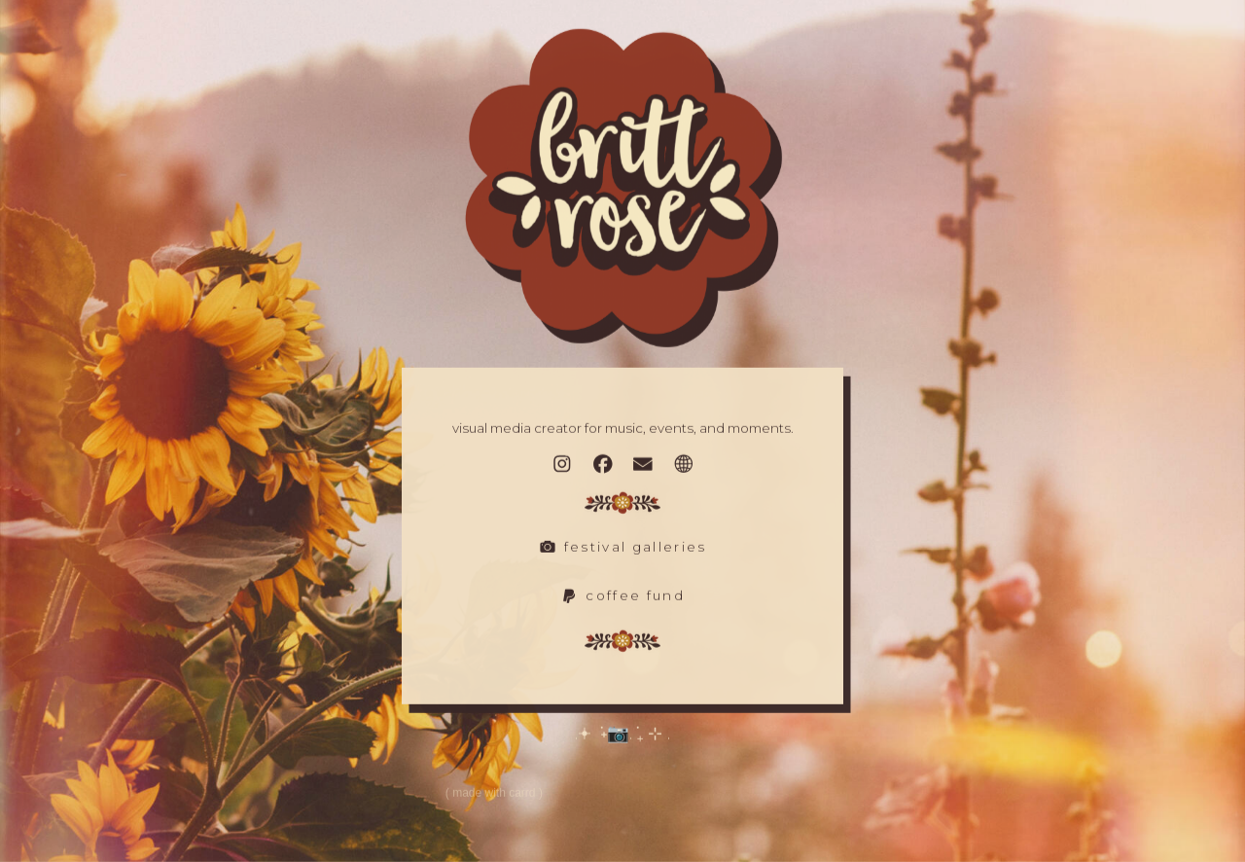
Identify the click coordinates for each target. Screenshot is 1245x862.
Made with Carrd (493, 794)
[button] (562, 465)
